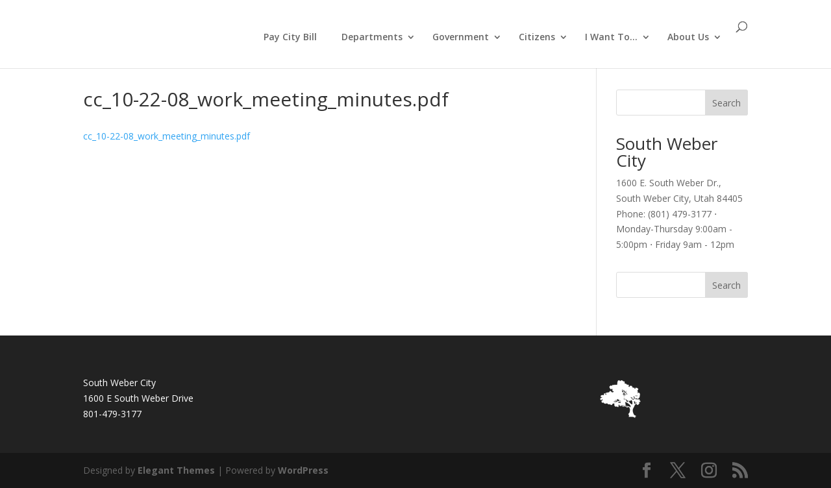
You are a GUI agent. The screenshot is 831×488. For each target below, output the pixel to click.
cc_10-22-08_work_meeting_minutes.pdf (166, 136)
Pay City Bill (290, 36)
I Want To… (611, 37)
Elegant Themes (176, 470)
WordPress (303, 470)
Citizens (537, 37)
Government (460, 37)
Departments (372, 37)
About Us (688, 37)
